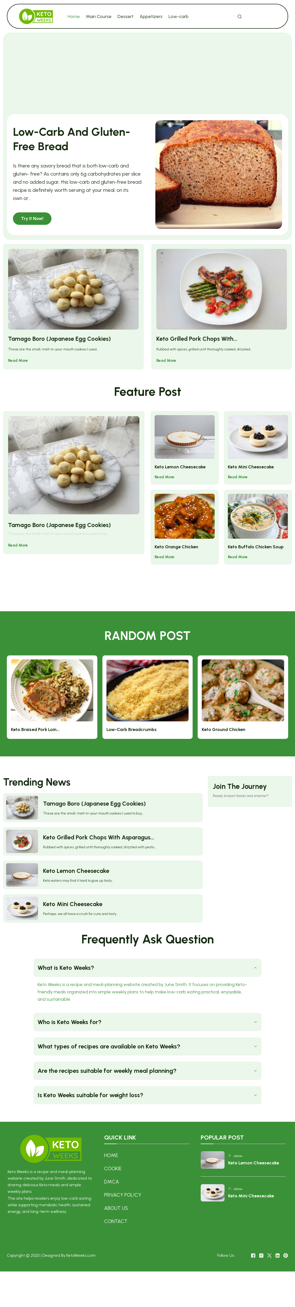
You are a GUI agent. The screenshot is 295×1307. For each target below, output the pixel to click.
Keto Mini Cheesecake (251, 467)
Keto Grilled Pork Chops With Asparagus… (100, 826)
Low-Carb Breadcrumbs (190, 687)
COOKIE (112, 1202)
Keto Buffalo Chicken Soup (256, 536)
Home (111, 1189)
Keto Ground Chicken (251, 687)
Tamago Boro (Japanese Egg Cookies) (61, 346)
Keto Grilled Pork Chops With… (197, 346)
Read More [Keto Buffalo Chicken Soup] (238, 546)
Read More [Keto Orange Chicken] (165, 546)
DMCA (111, 1216)
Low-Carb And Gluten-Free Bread (64, 138)
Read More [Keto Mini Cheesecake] (238, 477)
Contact (115, 1255)
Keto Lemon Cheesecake (180, 467)
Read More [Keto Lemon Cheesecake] (165, 477)
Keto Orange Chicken (176, 536)
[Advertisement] (147, 75)
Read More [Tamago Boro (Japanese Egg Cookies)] (18, 368)
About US (116, 1242)
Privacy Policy (122, 1229)
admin (238, 1193)
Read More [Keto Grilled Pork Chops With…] (166, 368)
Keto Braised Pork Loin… (125, 687)
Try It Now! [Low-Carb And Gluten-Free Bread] (32, 218)
